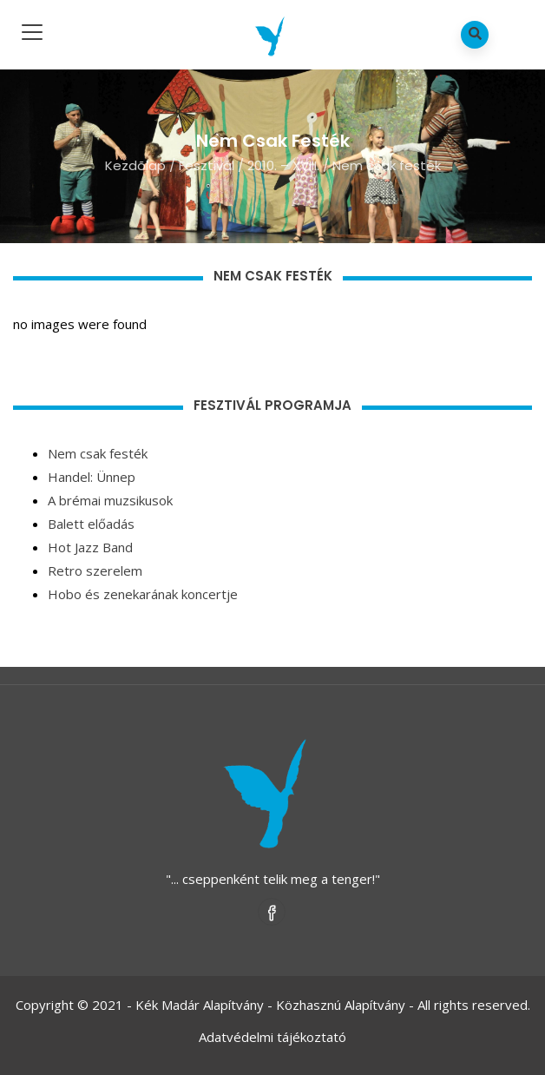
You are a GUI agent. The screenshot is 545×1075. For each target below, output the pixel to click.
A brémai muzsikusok (110, 500)
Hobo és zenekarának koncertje (143, 594)
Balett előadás (91, 523)
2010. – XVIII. (283, 165)
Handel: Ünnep (91, 476)
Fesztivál (206, 165)
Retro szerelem (95, 570)
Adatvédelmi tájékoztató (272, 1036)
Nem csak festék (98, 453)
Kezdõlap (135, 165)
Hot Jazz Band (90, 547)
